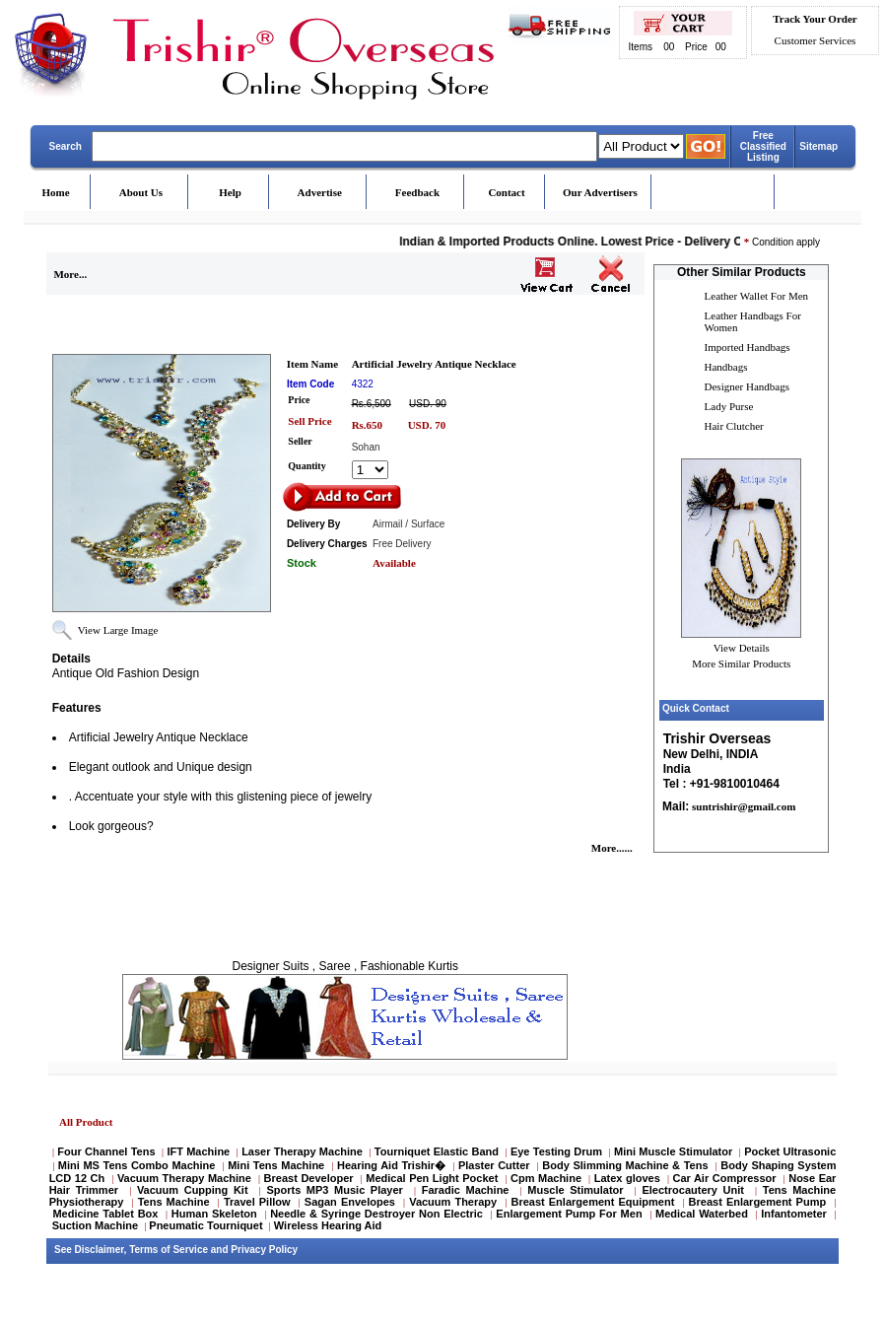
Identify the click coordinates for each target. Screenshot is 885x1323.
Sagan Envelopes (350, 1202)
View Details (742, 648)
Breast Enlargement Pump (758, 1202)
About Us (141, 192)
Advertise (320, 192)
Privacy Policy (264, 1249)
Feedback (417, 192)
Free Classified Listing (763, 146)
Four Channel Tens (106, 1151)
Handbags (726, 367)
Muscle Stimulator (575, 1190)
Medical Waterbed (701, 1213)
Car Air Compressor (724, 1178)
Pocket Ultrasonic (790, 1151)
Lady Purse (729, 406)
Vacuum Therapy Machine (184, 1178)
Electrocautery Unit (692, 1190)
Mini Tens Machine (276, 1165)
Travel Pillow (257, 1202)
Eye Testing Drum (556, 1151)
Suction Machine (95, 1225)
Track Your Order (814, 19)
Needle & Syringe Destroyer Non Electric (376, 1213)
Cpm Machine (546, 1178)
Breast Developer (309, 1178)
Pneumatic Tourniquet (205, 1225)
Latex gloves (627, 1178)
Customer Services (815, 40)
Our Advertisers (600, 192)
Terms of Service (168, 1249)
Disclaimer (99, 1249)
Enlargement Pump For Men (569, 1213)
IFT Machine (198, 1151)
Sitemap (818, 146)
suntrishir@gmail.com (742, 806)
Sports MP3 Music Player (334, 1190)
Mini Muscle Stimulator (673, 1151)
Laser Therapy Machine (302, 1151)
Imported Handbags (747, 347)
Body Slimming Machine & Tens (625, 1165)
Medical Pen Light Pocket (432, 1178)
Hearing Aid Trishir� (391, 1165)
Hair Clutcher (734, 426)
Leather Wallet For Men (757, 296)
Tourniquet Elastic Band (436, 1151)
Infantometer (794, 1213)
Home (56, 192)
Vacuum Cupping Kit (192, 1190)
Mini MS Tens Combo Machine (137, 1165)
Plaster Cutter (494, 1165)
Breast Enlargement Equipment (592, 1202)
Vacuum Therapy (453, 1202)
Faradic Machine (466, 1190)
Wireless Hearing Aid (328, 1225)
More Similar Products (741, 663)
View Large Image (118, 630)
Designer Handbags (747, 386)
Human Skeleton (214, 1213)
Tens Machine (174, 1202)
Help (230, 192)
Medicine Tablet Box (105, 1213)
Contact (506, 192)
